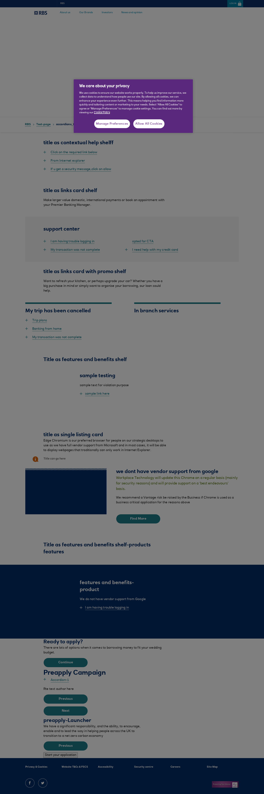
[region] (133, 106)
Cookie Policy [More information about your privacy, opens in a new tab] (102, 112)
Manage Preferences (112, 123)
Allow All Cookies (148, 123)
